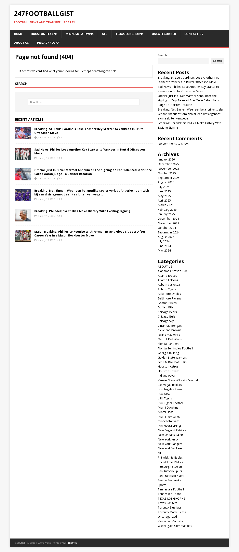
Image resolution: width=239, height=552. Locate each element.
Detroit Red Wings (170, 339)
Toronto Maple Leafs (172, 512)
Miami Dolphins (168, 407)
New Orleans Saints (171, 435)
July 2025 (164, 187)
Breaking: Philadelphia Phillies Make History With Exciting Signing (82, 211)
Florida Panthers (168, 344)
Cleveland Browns (169, 330)
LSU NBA (164, 394)
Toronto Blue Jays (170, 507)
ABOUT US (21, 42)
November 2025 (168, 168)
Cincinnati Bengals (170, 326)
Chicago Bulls (166, 316)
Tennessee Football (171, 489)
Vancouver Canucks (170, 521)
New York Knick (168, 439)
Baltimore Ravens (169, 298)
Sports (162, 485)
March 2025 (165, 205)
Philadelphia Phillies (170, 462)
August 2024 (166, 237)
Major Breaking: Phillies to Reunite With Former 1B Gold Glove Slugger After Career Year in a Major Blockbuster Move (89, 233)
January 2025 (166, 214)
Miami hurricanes (169, 417)
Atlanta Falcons (168, 280)
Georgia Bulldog (168, 353)
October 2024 (167, 228)
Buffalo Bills (165, 307)
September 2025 (169, 178)
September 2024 (169, 232)
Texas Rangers (167, 503)
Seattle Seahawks (169, 480)
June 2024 (164, 246)
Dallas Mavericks (169, 335)
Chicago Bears (167, 312)
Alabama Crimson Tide (173, 271)
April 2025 (164, 200)
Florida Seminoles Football (175, 348)
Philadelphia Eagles (170, 457)
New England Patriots (172, 430)
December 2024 (168, 218)
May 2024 (164, 250)
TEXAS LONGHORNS (130, 34)
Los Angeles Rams (170, 389)
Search (162, 55)
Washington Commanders (175, 526)
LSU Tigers (165, 398)
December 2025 (168, 164)
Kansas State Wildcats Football (178, 380)
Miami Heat (165, 412)
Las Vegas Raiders (170, 385)
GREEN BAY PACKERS (172, 362)
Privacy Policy (48, 42)
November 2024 (168, 223)
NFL (104, 34)
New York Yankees (170, 448)
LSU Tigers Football (171, 403)
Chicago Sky (166, 321)
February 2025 (167, 209)
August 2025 (166, 182)
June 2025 (164, 191)
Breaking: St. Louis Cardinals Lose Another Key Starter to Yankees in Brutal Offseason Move (89, 130)
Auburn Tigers (167, 289)
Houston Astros (168, 366)
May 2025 (164, 196)
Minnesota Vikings (170, 425)
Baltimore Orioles (169, 294)
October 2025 (167, 173)
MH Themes (70, 542)
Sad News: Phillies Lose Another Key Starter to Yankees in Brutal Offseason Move (89, 151)
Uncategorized (164, 34)
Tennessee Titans (169, 494)
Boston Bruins (167, 303)
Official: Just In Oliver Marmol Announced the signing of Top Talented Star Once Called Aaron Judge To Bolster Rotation (93, 172)
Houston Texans (44, 34)
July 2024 (164, 241)
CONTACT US (193, 34)
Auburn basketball (169, 284)
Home (18, 34)
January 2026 (166, 159)
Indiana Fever (166, 375)
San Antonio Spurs (170, 471)
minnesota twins (80, 34)
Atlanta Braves (167, 276)
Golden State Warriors (172, 357)
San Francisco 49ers (171, 476)
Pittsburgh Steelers (170, 466)
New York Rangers (170, 444)
